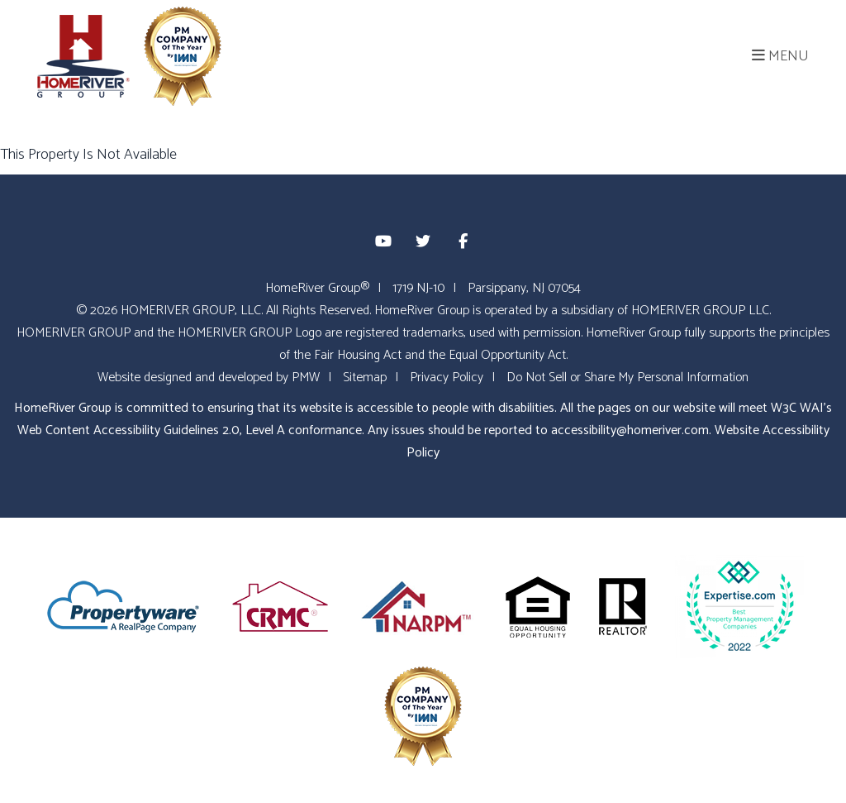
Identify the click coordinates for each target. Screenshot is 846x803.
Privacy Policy (446, 377)
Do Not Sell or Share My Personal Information (627, 377)
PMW (306, 377)
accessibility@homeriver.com (630, 430)
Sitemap (365, 377)
